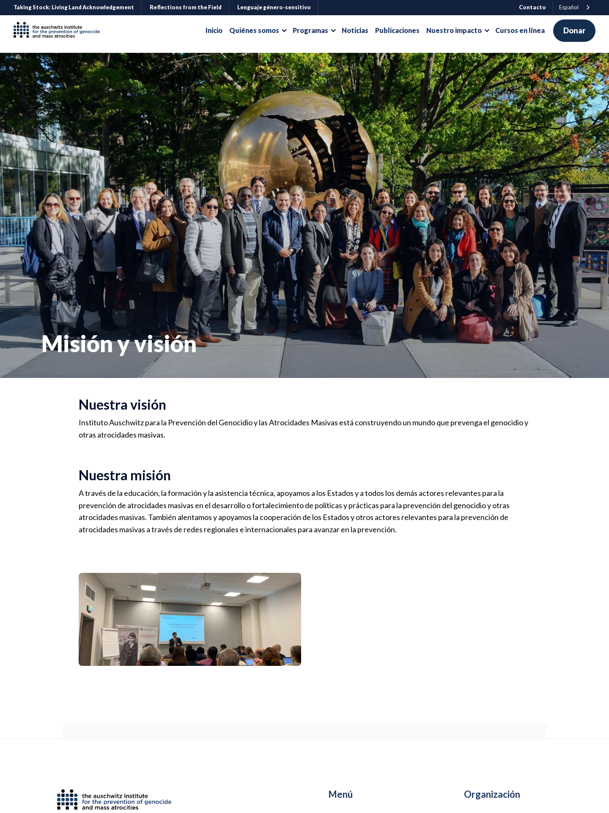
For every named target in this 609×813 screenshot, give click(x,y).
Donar (574, 30)
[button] (257, 30)
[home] (60, 31)
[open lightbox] (190, 619)
